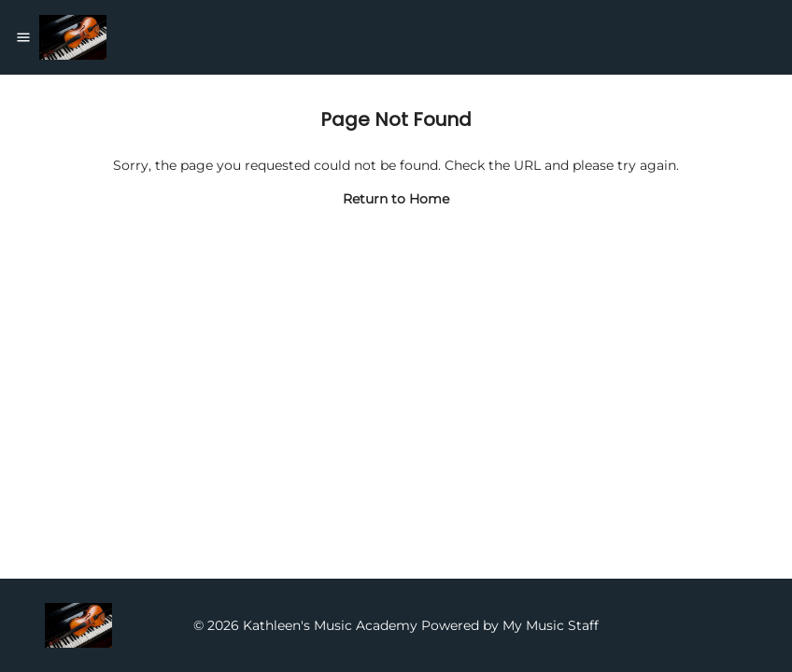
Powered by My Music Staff (510, 625)
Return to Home (396, 198)
